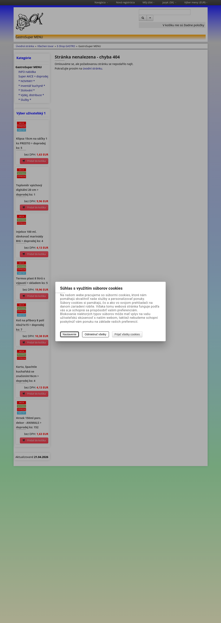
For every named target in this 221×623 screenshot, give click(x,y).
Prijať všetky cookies (127, 334)
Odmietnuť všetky (95, 334)
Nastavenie (69, 334)
